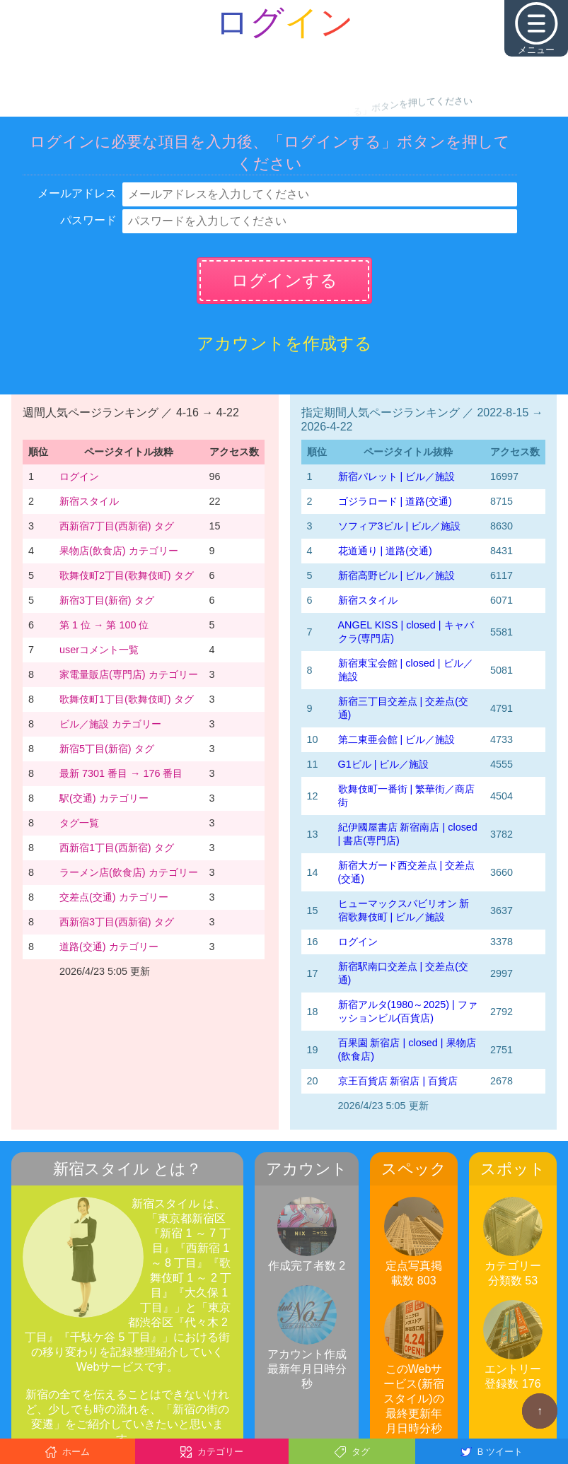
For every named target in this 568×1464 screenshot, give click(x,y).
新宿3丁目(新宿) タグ (106, 600)
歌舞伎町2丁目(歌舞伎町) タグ (126, 575)
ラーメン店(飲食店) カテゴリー (128, 872)
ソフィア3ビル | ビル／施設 (399, 526)
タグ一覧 (79, 822)
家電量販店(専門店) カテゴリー (128, 674)
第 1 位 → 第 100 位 (104, 625)
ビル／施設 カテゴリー (110, 724)
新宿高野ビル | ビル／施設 (397, 575)
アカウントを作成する (284, 343)
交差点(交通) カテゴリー (113, 897)
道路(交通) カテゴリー (108, 946)
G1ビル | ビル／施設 (383, 764)
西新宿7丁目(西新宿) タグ (116, 526)
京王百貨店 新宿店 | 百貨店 (398, 1081)
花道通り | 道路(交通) (385, 550)
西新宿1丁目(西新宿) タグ (116, 847)
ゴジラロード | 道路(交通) (395, 501)
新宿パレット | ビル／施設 (397, 476)
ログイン (79, 476)
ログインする (284, 280)
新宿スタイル (89, 501)
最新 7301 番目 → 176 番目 (120, 773)
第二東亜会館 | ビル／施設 (397, 739)
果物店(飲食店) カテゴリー (118, 550)
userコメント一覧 (99, 649)
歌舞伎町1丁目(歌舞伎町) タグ (126, 699)
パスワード (88, 220)
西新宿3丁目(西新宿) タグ (116, 921)
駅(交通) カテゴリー (104, 798)
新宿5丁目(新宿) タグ (106, 748)
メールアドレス (77, 193)
